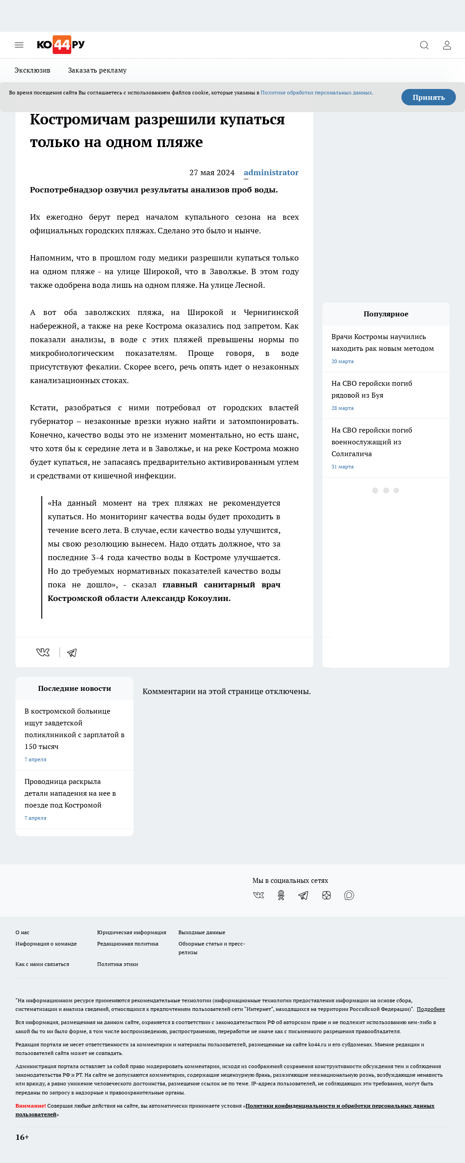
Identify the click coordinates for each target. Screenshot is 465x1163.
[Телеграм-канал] (303, 895)
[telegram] (75, 652)
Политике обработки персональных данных (316, 92)
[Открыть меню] (19, 45)
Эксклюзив (33, 70)
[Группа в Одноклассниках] (281, 895)
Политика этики (117, 964)
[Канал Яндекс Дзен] (326, 895)
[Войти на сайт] (447, 45)
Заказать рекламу (97, 70)
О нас (22, 932)
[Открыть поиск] (424, 45)
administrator (271, 172)
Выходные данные (201, 932)
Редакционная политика (127, 943)
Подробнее (431, 1008)
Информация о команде (46, 943)
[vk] (44, 652)
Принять (429, 97)
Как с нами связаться (42, 964)
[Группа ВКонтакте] (258, 895)
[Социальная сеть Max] (349, 895)
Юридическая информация (131, 932)
